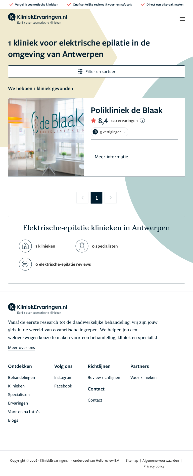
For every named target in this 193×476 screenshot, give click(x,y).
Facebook (63, 386)
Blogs (13, 420)
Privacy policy (154, 466)
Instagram (63, 377)
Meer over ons (21, 347)
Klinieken (16, 386)
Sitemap (132, 460)
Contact (95, 400)
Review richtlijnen (104, 377)
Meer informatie (111, 156)
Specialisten (19, 394)
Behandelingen (21, 377)
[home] (37, 19)
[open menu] (182, 19)
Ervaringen (18, 403)
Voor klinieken (143, 377)
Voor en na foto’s (23, 411)
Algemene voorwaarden (161, 460)
